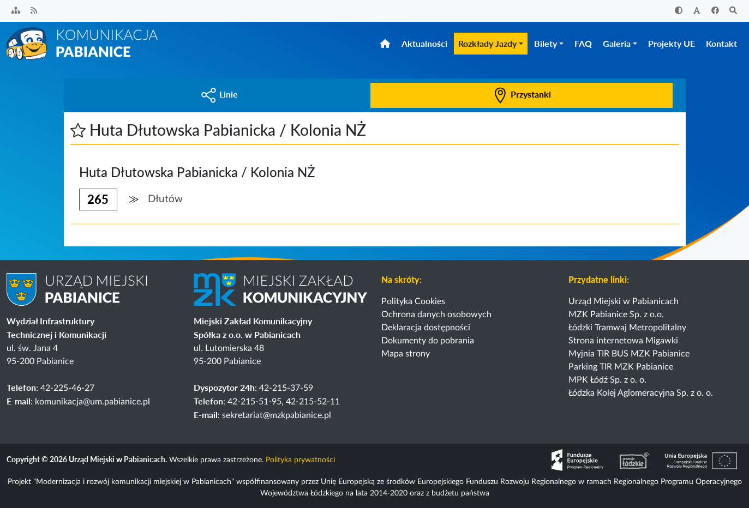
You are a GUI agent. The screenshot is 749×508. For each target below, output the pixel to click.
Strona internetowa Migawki (623, 340)
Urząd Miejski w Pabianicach (623, 301)
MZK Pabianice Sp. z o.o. (616, 314)
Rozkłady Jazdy (487, 43)
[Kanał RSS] (34, 11)
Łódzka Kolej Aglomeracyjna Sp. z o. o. (640, 393)
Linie (219, 94)
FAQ (583, 43)
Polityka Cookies (413, 301)
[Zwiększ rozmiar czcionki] (697, 11)
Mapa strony (405, 353)
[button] (78, 129)
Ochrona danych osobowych (436, 314)
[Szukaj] (733, 11)
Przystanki (521, 94)
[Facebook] (715, 11)
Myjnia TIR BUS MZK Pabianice (629, 353)
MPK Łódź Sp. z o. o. (607, 380)
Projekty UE (671, 43)
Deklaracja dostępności (425, 327)
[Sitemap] (16, 11)
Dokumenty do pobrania (427, 340)
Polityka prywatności (300, 460)
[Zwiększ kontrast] (678, 11)
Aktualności (424, 43)
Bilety (545, 43)
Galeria (617, 43)
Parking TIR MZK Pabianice (620, 366)
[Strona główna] (83, 43)
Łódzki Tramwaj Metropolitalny (627, 327)
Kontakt (721, 43)
